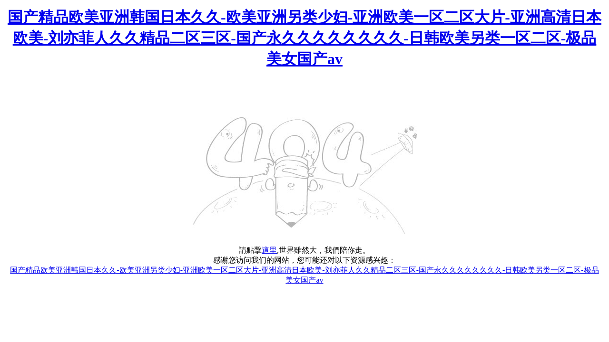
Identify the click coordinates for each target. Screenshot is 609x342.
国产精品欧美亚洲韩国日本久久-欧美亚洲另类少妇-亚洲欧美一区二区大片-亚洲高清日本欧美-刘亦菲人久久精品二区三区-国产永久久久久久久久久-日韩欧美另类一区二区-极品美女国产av (304, 38)
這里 (269, 250)
